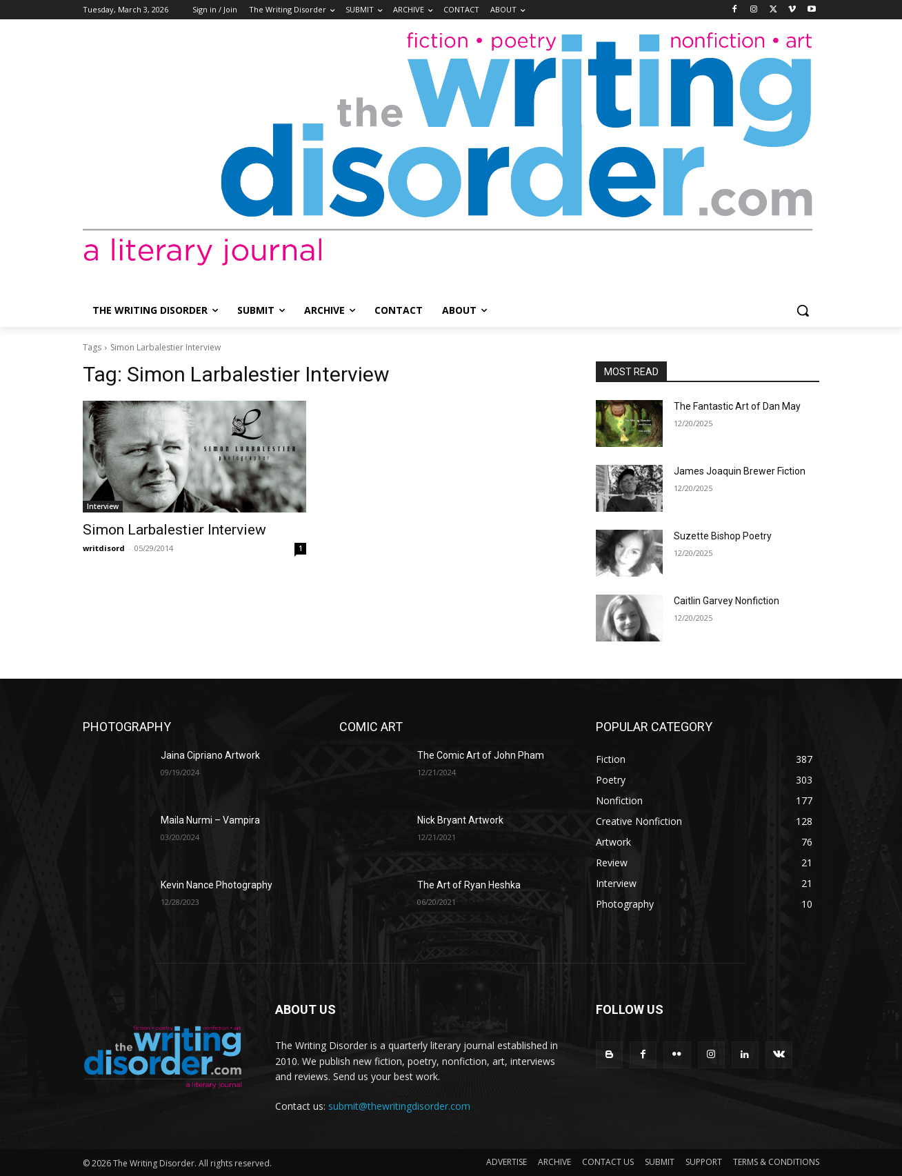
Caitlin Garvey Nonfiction (726, 600)
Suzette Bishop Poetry (723, 535)
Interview (103, 506)
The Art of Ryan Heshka (469, 884)
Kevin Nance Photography (216, 884)
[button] (802, 310)
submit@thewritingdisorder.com (399, 1106)
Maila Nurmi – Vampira (210, 820)
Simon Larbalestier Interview (174, 529)
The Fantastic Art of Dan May (737, 406)
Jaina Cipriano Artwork (210, 755)
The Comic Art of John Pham (480, 755)
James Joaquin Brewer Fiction (739, 471)
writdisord (104, 548)
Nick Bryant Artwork (460, 820)
